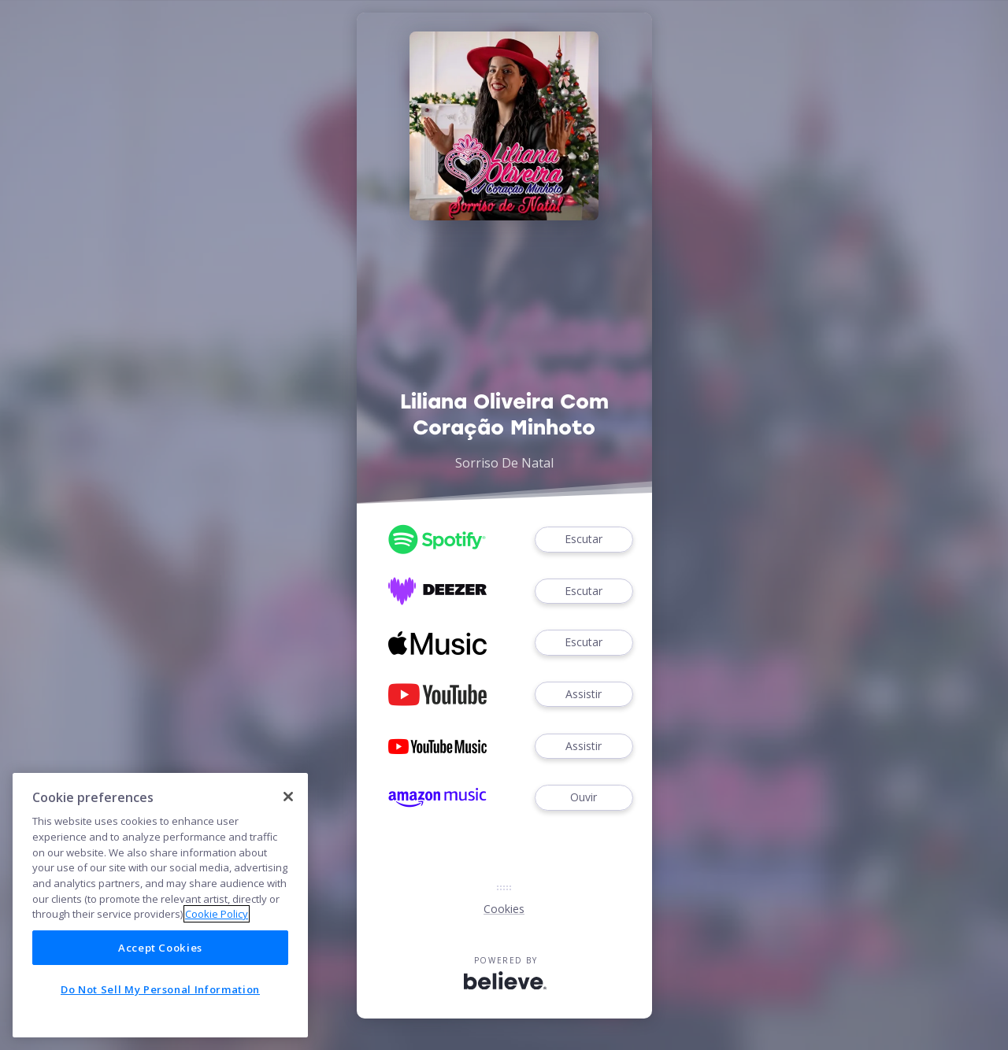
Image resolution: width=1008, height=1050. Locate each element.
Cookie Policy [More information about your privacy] (216, 914)
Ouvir (584, 798)
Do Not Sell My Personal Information (160, 989)
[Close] (288, 796)
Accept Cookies (160, 948)
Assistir (584, 694)
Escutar (584, 539)
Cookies (504, 908)
